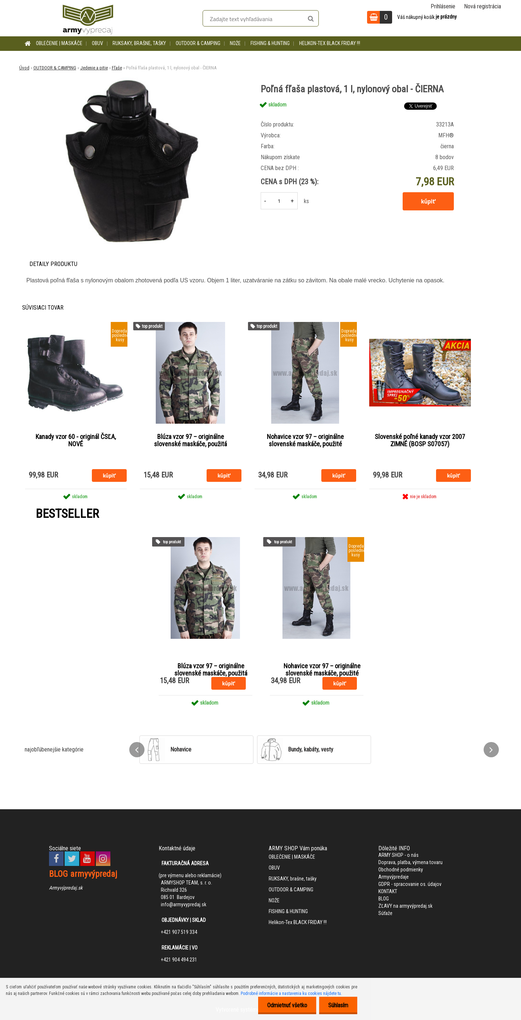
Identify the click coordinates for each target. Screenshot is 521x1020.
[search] (310, 19)
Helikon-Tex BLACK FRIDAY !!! (329, 43)
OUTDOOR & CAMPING (198, 43)
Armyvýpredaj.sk (65, 888)
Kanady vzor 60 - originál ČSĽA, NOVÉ (76, 440)
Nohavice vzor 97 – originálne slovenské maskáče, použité (305, 440)
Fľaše (117, 67)
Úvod (24, 67)
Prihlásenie (443, 6)
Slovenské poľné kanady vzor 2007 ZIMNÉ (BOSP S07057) (420, 440)
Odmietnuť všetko (287, 1005)
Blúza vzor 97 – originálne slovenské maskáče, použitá (190, 440)
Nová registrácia (482, 6)
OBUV (97, 43)
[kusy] (279, 201)
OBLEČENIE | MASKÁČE (59, 43)
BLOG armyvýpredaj (83, 874)
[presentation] (137, 749)
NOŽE (235, 43)
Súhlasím (338, 1005)
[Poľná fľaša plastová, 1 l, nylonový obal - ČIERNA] (131, 79)
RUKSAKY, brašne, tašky (139, 43)
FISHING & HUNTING (270, 43)
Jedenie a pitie (94, 67)
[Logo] (87, 18)
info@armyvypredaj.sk (183, 904)
